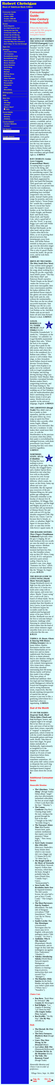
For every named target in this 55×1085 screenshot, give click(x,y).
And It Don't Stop (10, 21)
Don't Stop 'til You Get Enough (15, 44)
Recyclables (8, 83)
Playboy (7, 69)
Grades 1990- (9, 16)
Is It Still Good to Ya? (12, 28)
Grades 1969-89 (10, 19)
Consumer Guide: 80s (12, 37)
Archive (7, 126)
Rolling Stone (9, 74)
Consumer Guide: (9, 12)
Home (6, 100)
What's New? (9, 107)
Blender (7, 72)
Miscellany (8, 89)
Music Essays (9, 61)
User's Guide (9, 14)
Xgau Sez (6, 47)
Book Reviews (9, 65)
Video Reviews (9, 78)
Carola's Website (10, 124)
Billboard (7, 76)
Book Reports (9, 26)
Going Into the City (11, 30)
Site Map (7, 102)
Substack (7, 114)
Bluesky (7, 116)
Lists (6, 87)
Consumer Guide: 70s (12, 39)
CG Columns (9, 54)
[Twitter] (7, 119)
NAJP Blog (8, 67)
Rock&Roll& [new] (11, 56)
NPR (4, 95)
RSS (6, 109)
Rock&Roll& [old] (10, 58)
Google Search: (9, 136)
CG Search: (7, 129)
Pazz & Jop (8, 81)
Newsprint (8, 85)
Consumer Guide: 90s (12, 33)
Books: (5, 24)
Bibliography (8, 92)
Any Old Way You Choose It (14, 41)
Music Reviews (9, 63)
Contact (7, 105)
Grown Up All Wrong (11, 35)
